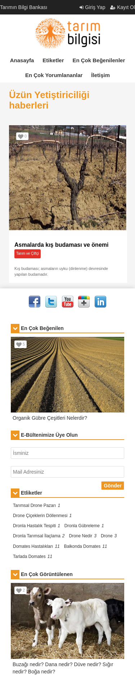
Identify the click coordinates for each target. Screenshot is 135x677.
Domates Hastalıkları (36, 546)
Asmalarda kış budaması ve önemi (61, 245)
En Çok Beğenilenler (98, 60)
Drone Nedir (82, 535)
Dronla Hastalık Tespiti (36, 525)
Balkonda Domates (85, 546)
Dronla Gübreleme (84, 525)
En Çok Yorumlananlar (54, 75)
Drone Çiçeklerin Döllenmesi (42, 515)
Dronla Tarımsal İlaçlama (39, 535)
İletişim (100, 75)
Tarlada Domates (32, 556)
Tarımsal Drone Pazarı (36, 505)
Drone (109, 535)
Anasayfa (22, 60)
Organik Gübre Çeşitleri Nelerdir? (50, 418)
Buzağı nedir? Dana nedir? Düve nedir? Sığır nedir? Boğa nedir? (63, 667)
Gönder (113, 485)
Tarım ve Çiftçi (27, 253)
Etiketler (53, 60)
